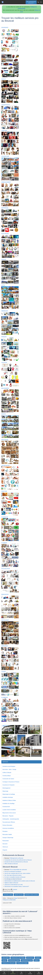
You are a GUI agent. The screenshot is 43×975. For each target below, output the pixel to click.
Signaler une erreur (19, 894)
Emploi (21, 972)
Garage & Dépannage (7, 837)
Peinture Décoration (7, 825)
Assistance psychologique (8, 766)
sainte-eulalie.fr (5, 957)
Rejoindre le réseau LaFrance (31, 894)
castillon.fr (36, 960)
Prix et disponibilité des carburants (18, 869)
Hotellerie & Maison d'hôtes (9, 800)
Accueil (4, 972)
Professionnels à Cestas (27, 960)
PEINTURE (4, 491)
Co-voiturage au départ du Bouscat (13, 879)
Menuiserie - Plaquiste (7, 815)
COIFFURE (4, 130)
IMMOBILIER (4, 311)
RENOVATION (4, 594)
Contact (38, 972)
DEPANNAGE (4, 207)
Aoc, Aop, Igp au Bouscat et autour (12, 875)
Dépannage (5, 791)
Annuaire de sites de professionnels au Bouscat (16, 861)
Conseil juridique (6, 775)
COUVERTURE (5, 156)
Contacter (14, 889)
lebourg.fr (4, 960)
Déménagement (6, 788)
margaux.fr (38, 957)
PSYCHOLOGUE (5, 568)
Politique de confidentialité (9, 899)
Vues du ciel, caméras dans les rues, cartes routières (17, 873)
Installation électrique (7, 797)
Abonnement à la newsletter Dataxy (16, 886)
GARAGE (3, 259)
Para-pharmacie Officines (8, 822)
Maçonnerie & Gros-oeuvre (9, 812)
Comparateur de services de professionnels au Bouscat (18, 860)
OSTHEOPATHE (5, 465)
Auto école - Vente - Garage (9, 769)
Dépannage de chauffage (8, 794)
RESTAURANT (5, 620)
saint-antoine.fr (30, 957)
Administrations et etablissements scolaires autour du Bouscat (19, 880)
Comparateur (12, 972)
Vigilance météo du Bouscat (11, 882)
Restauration (5, 840)
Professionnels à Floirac (14, 960)
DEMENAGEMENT (6, 182)
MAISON (3, 414)
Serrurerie (4, 843)
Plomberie (4, 831)
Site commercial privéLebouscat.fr (31, 2)
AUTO (2, 53)
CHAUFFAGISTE (5, 104)
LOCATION (4, 362)
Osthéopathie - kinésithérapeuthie (10, 819)
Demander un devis (8, 894)
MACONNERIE (5, 388)
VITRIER (3, 671)
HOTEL (3, 285)
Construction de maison (8, 778)
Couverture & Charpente (8, 785)
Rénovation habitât (7, 834)
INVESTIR (3, 336)
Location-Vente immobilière (9, 809)
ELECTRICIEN (5, 233)
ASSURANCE (4, 27)
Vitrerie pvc (5, 846)
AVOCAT (3, 79)
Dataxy (16, 898)
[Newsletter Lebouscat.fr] (38, 2)
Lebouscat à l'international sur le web (13, 884)
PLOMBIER (4, 542)
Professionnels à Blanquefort (8, 963)
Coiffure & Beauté (6, 772)
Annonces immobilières (8, 828)
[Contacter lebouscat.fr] (41, 2)
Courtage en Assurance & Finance (10, 781)
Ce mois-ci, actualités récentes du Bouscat (14, 877)
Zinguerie (4, 850)
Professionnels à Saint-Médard (18, 957)
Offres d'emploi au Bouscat (11, 863)
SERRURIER (4, 646)
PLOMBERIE (4, 697)
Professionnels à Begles (22, 963)
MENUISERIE (4, 439)
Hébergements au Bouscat (16, 858)
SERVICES (5, 761)
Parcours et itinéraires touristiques (12, 871)
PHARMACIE (4, 517)
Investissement (6, 806)
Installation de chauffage (8, 803)
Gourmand (30, 972)
